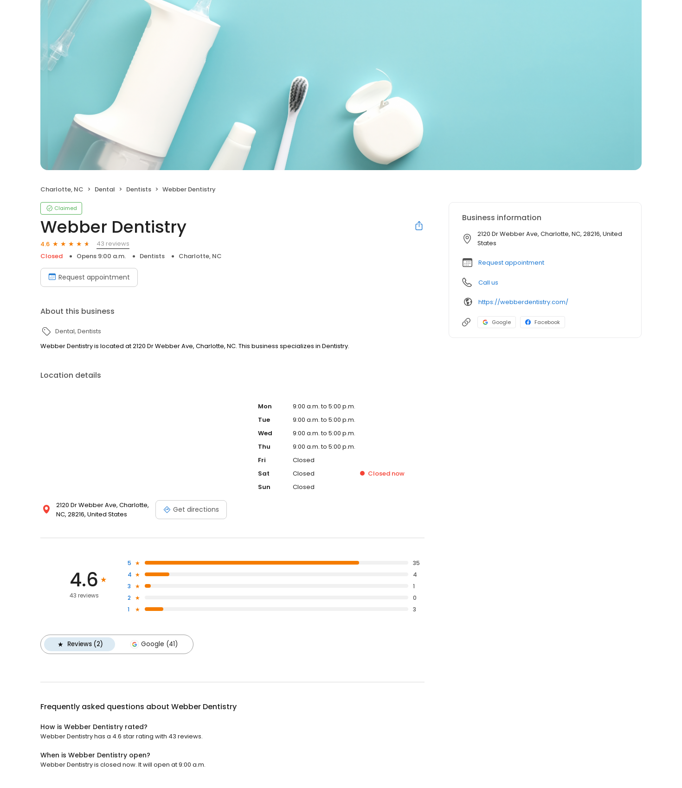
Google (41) (154, 644)
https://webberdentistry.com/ (523, 302)
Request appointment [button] (511, 262)
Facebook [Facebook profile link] (542, 322)
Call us (488, 282)
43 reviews (113, 243)
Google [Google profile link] (497, 322)
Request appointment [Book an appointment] (89, 277)
